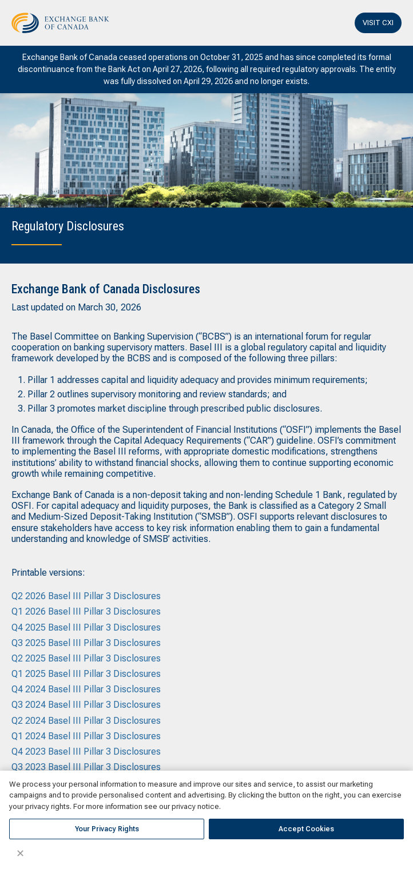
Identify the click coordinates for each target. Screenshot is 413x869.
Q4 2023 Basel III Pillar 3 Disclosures (86, 751)
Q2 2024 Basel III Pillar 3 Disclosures (86, 720)
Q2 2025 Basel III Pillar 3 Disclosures (86, 658)
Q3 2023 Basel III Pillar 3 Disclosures (86, 767)
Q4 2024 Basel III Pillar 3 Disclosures (86, 689)
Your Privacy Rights (107, 829)
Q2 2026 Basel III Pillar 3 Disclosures (86, 596)
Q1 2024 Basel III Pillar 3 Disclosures (86, 736)
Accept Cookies (306, 829)
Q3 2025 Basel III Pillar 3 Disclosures (86, 642)
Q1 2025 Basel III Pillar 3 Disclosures (86, 673)
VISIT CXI (378, 22)
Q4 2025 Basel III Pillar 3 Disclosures (86, 627)
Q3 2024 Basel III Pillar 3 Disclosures (86, 704)
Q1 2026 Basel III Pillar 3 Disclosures (86, 611)
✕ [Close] (20, 853)
